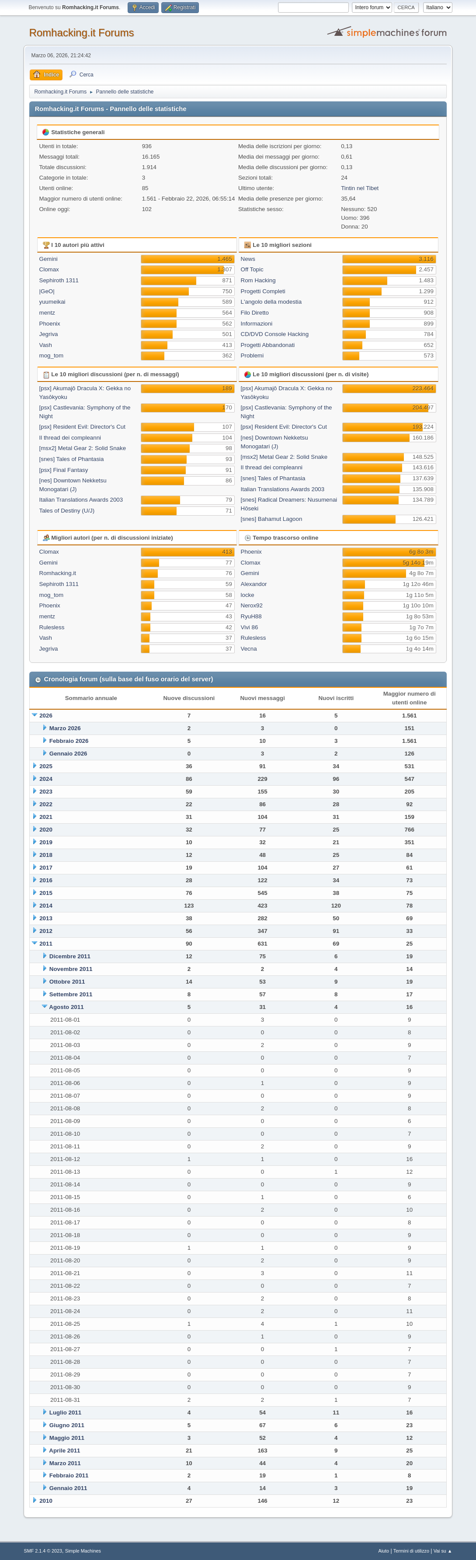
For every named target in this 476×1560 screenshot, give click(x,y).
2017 (45, 867)
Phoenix (49, 323)
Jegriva (48, 334)
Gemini (48, 259)
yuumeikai (52, 301)
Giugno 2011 (66, 1425)
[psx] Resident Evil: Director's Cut (82, 426)
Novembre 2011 (71, 969)
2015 (45, 893)
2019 (45, 842)
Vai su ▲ (443, 1550)
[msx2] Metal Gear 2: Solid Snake (82, 448)
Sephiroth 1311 (59, 280)
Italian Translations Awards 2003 (81, 499)
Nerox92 (252, 605)
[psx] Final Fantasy (63, 470)
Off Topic (252, 269)
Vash (45, 345)
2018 (45, 855)
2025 (45, 766)
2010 (45, 1501)
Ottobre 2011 (67, 981)
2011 (45, 943)
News (248, 259)
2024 (45, 779)
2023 (45, 791)
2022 (45, 804)
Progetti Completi (263, 291)
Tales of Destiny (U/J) (67, 510)
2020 (45, 829)
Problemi (252, 355)
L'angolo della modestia (271, 301)
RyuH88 (251, 616)
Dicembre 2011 (69, 956)
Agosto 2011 (66, 1007)
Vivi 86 (249, 627)
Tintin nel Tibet (360, 188)
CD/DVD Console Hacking (275, 334)
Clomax (49, 269)
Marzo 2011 (65, 1463)
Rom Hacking (258, 280)
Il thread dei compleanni (70, 437)
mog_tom (51, 355)
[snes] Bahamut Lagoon (271, 519)
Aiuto (383, 1550)
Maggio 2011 (66, 1438)
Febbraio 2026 (69, 741)
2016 (45, 880)
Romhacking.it (57, 573)
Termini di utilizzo (411, 1550)
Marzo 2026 (65, 728)
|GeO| (47, 291)
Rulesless (52, 627)
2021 (45, 817)
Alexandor (254, 584)
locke (247, 595)
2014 (45, 905)
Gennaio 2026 (68, 753)
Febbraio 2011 (69, 1475)
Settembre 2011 (71, 994)
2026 (45, 715)
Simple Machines (83, 1550)
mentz (47, 312)
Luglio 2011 (65, 1412)
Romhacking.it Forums (81, 32)
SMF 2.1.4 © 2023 (43, 1550)
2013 (45, 918)
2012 (45, 931)
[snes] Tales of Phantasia (71, 459)
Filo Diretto (255, 312)
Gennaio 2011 (68, 1488)
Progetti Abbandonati (268, 345)
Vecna (249, 648)
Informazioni (257, 323)
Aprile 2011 (64, 1450)
